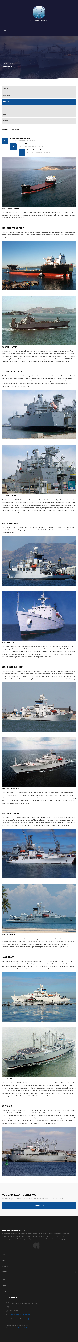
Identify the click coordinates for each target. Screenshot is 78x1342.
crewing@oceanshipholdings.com (34, 1319)
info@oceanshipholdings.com (20, 1315)
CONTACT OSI (39, 1205)
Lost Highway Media (21, 1328)
